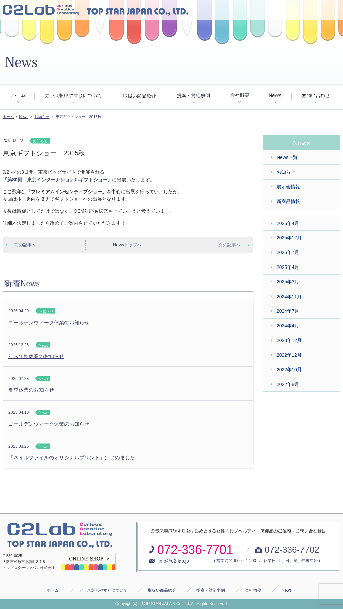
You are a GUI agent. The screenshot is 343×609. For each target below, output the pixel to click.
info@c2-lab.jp (174, 561)
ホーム (8, 117)
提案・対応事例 (210, 590)
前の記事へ (25, 244)
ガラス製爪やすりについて (103, 590)
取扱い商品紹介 (162, 590)
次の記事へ (229, 244)
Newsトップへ (127, 244)
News (23, 117)
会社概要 (253, 590)
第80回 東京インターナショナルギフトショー (57, 179)
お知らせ (41, 117)
